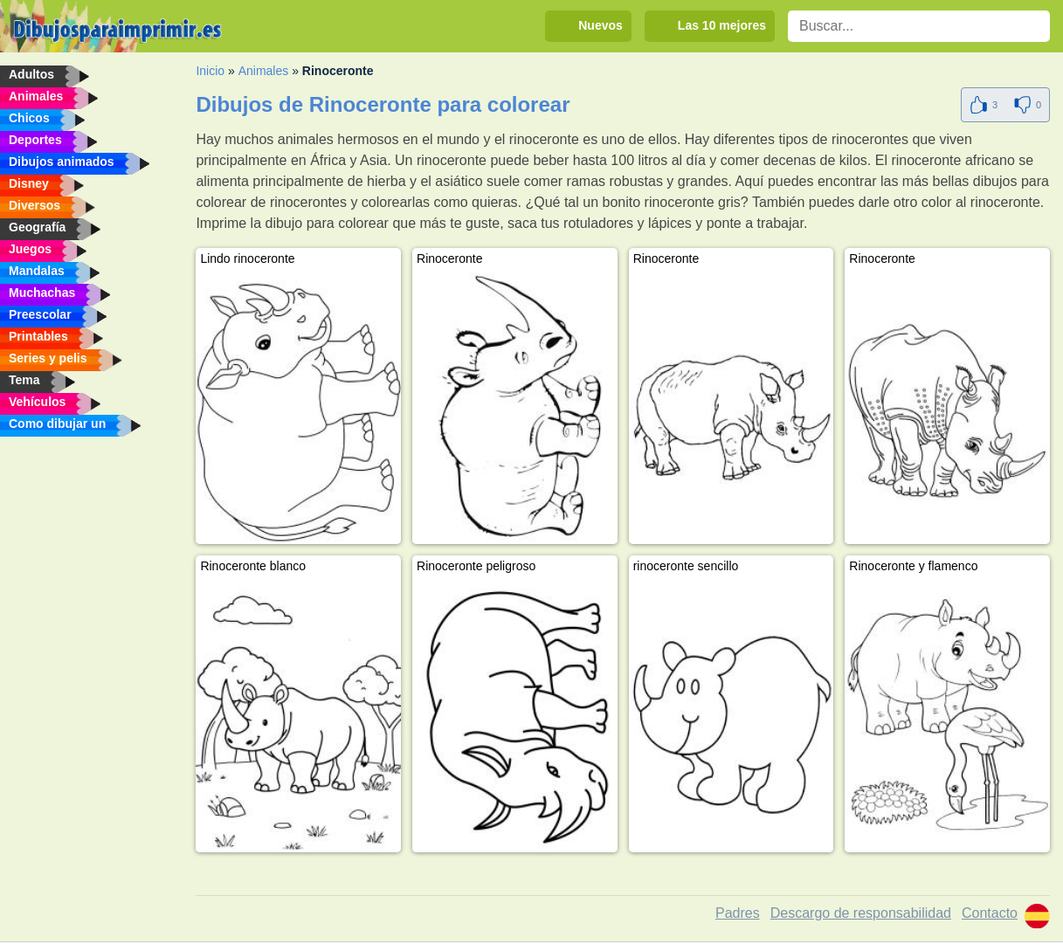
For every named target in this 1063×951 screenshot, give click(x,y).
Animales (263, 71)
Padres (737, 913)
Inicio (210, 71)
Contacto (990, 913)
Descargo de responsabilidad (860, 913)
